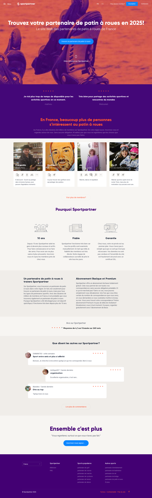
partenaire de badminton (113, 470)
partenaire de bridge (112, 476)
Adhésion (53, 468)
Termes (102, 492)
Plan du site (121, 492)
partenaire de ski (110, 473)
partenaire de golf (83, 468)
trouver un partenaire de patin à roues (76, 41)
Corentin (20, 165)
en (102, 4)
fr (98, 4)
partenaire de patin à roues (114, 479)
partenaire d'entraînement (113, 468)
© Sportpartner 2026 (29, 492)
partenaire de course (84, 470)
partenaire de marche (84, 473)
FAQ (51, 470)
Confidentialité (111, 492)
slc (80, 165)
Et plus (107, 482)
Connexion (144, 4)
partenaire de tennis (84, 479)
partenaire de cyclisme (85, 476)
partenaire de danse (84, 482)
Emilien (51, 165)
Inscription (131, 4)
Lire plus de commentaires (76, 407)
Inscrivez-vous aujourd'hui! (77, 443)
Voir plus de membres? (76, 197)
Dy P (114, 165)
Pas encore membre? (117, 4)
